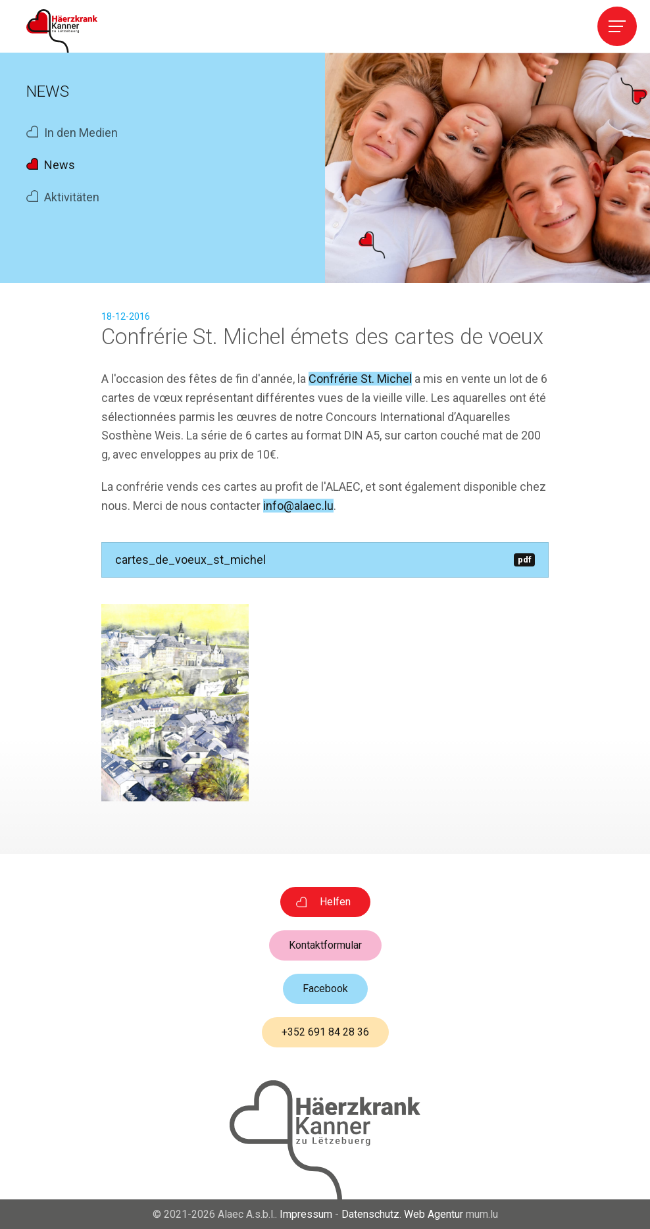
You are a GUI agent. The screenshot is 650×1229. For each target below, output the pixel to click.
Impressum (306, 1214)
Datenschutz (370, 1214)
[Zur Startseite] (61, 31)
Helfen (335, 901)
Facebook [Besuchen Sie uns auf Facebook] (325, 988)
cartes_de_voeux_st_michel (325, 559)
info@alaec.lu (298, 506)
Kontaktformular (325, 945)
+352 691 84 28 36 (325, 1032)
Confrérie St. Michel (360, 379)
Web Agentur (433, 1214)
